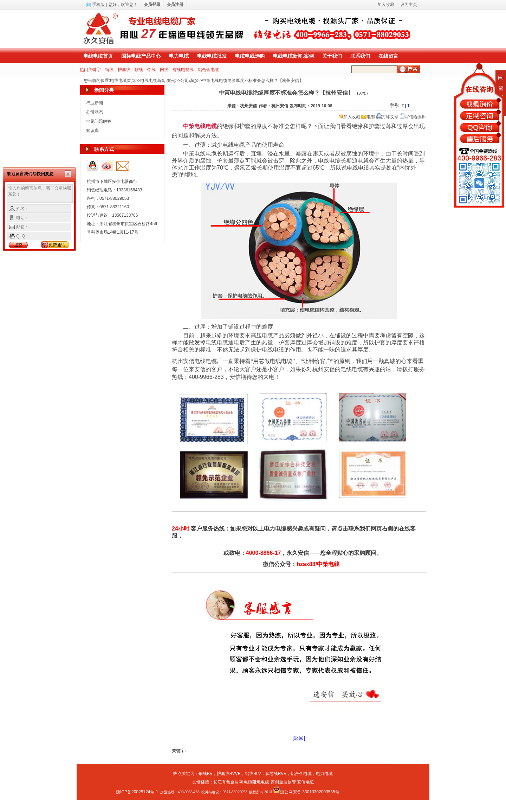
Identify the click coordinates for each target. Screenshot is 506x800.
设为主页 (408, 4)
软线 (139, 69)
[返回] (299, 738)
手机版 (98, 4)
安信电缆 (305, 782)
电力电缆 (179, 56)
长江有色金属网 (228, 782)
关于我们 (332, 56)
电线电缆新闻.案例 (293, 56)
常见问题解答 (98, 121)
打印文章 (387, 116)
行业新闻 (94, 103)
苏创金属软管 (283, 782)
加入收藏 (349, 116)
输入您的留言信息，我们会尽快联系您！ (40, 194)
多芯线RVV (275, 773)
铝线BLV (253, 773)
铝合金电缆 (208, 69)
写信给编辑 (413, 116)
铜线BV (206, 773)
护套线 (124, 69)
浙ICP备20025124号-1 (137, 791)
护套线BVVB (229, 773)
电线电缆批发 (212, 56)
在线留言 (388, 56)
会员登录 (152, 4)
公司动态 (188, 80)
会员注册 (175, 4)
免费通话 (56, 244)
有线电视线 (183, 69)
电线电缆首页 (98, 56)
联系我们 (360, 56)
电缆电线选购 (250, 56)
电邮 (368, 116)
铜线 (109, 69)
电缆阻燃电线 (256, 782)
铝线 (151, 69)
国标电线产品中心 (141, 56)
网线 (164, 69)
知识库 (92, 130)
